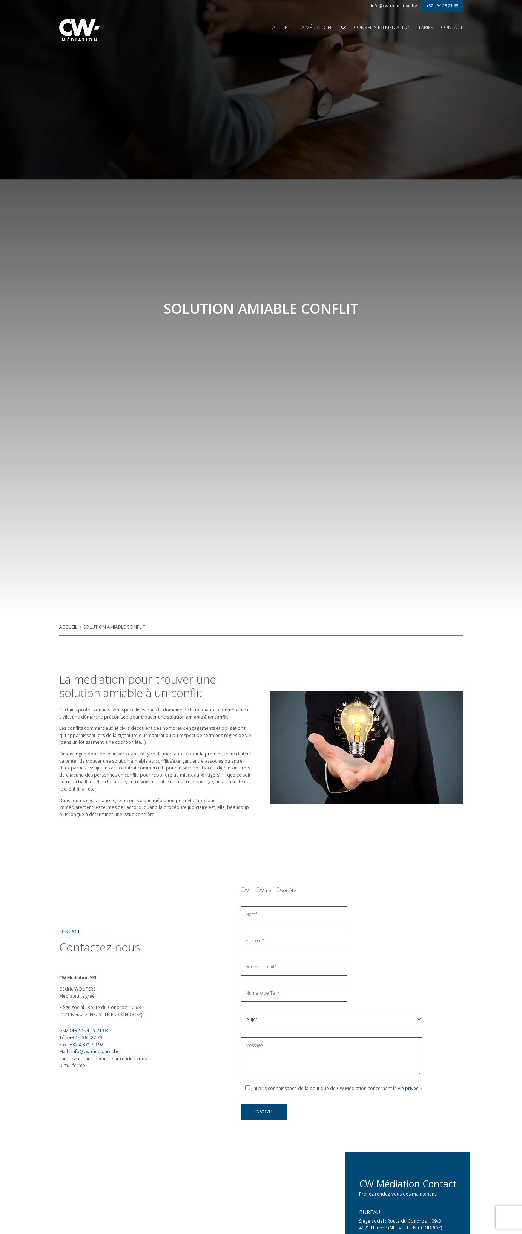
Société (288, 890)
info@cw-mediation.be (394, 5)
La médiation (315, 27)
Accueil (281, 27)
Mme (266, 890)
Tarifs (425, 27)
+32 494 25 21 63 (442, 5)
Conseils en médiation (382, 27)
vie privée (408, 1088)
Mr (248, 890)
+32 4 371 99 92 (86, 1044)
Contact (452, 27)
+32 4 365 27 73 (85, 1037)
